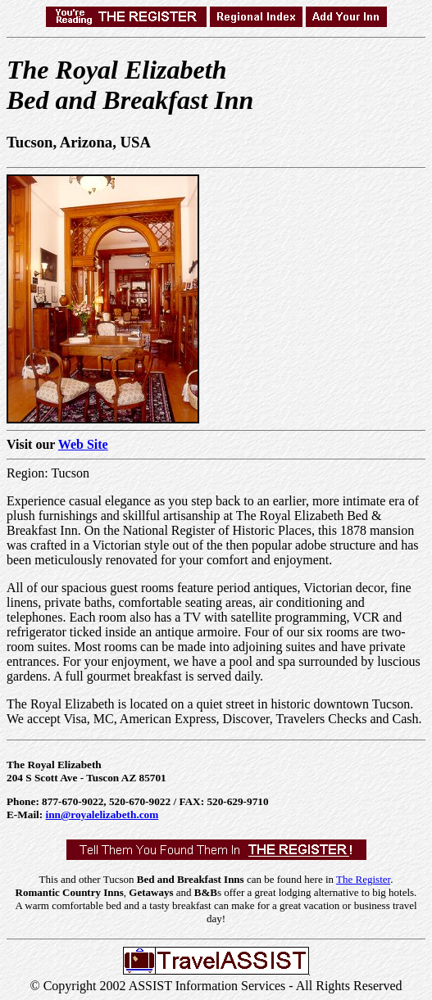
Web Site (83, 444)
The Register (363, 879)
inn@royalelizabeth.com (102, 814)
